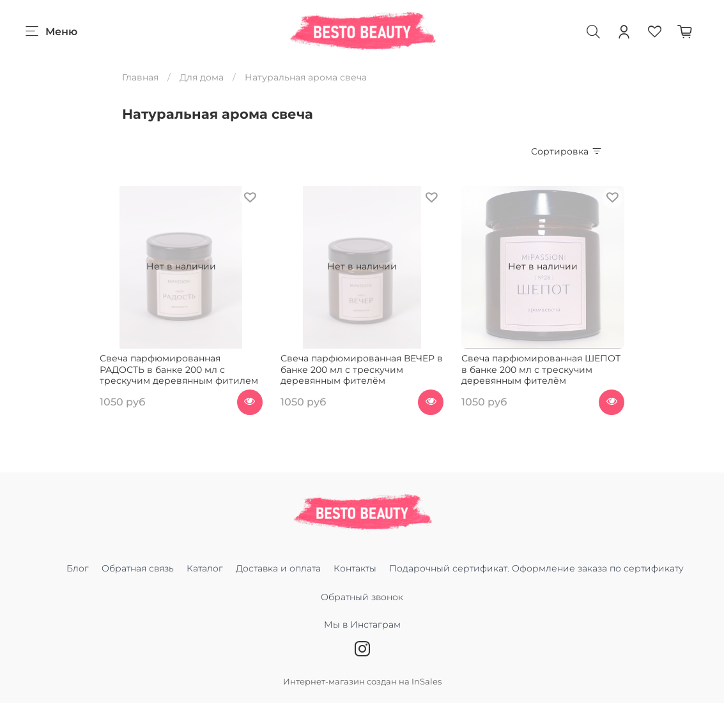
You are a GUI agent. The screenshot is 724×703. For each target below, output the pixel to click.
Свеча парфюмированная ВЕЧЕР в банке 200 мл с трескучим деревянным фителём (362, 369)
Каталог (205, 568)
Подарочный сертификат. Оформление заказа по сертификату (536, 568)
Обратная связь (138, 568)
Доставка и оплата (278, 568)
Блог (77, 568)
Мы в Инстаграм (362, 631)
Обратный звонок (362, 597)
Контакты (355, 568)
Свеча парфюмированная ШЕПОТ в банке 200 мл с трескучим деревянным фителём (540, 369)
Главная (140, 77)
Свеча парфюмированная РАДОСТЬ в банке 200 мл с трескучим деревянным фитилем (179, 369)
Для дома (202, 77)
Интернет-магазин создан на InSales (362, 681)
